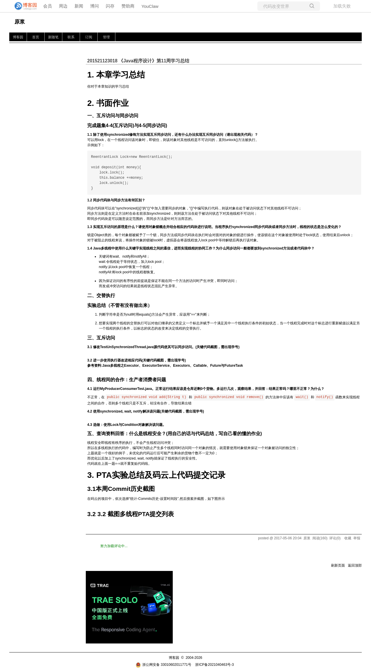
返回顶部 (355, 565)
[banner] (23, 6)
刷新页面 (338, 565)
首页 (35, 37)
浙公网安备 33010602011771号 (163, 665)
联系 (71, 37)
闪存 (110, 5)
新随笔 (53, 37)
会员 (47, 5)
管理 (106, 37)
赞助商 (127, 5)
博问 (94, 5)
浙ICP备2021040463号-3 (214, 665)
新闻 (78, 5)
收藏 (347, 538)
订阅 (88, 37)
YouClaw (150, 6)
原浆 (19, 22)
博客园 (18, 37)
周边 (63, 5)
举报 (356, 538)
